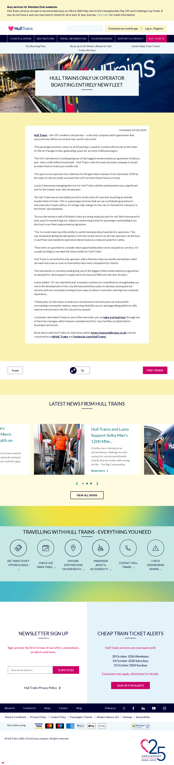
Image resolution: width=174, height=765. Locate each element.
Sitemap (127, 717)
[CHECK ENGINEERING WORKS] (155, 556)
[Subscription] (30, 670)
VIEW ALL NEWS (87, 495)
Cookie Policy (58, 717)
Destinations (45, 38)
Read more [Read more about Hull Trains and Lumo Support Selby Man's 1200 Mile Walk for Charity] (99, 470)
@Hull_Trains (60, 336)
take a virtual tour (114, 317)
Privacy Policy (38, 717)
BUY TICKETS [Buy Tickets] (156, 38)
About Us (10, 708)
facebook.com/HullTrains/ (89, 336)
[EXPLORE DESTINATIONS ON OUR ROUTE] (73, 556)
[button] (83, 483)
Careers (63, 708)
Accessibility (143, 717)
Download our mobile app (123, 28)
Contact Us (29, 708)
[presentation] (77, 484)
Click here (103, 14)
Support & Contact (131, 38)
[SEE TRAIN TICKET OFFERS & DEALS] (18, 556)
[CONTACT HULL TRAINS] (128, 556)
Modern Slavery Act (108, 717)
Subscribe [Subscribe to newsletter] (66, 670)
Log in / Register (154, 28)
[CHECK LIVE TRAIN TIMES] (46, 556)
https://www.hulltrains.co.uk (108, 332)
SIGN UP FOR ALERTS (130, 685)
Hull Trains (40, 135)
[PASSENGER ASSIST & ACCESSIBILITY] (101, 556)
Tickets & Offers (20, 38)
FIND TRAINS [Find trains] (155, 370)
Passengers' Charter (81, 717)
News (47, 708)
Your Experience (101, 38)
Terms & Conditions (15, 717)
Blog (79, 708)
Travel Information (73, 38)
